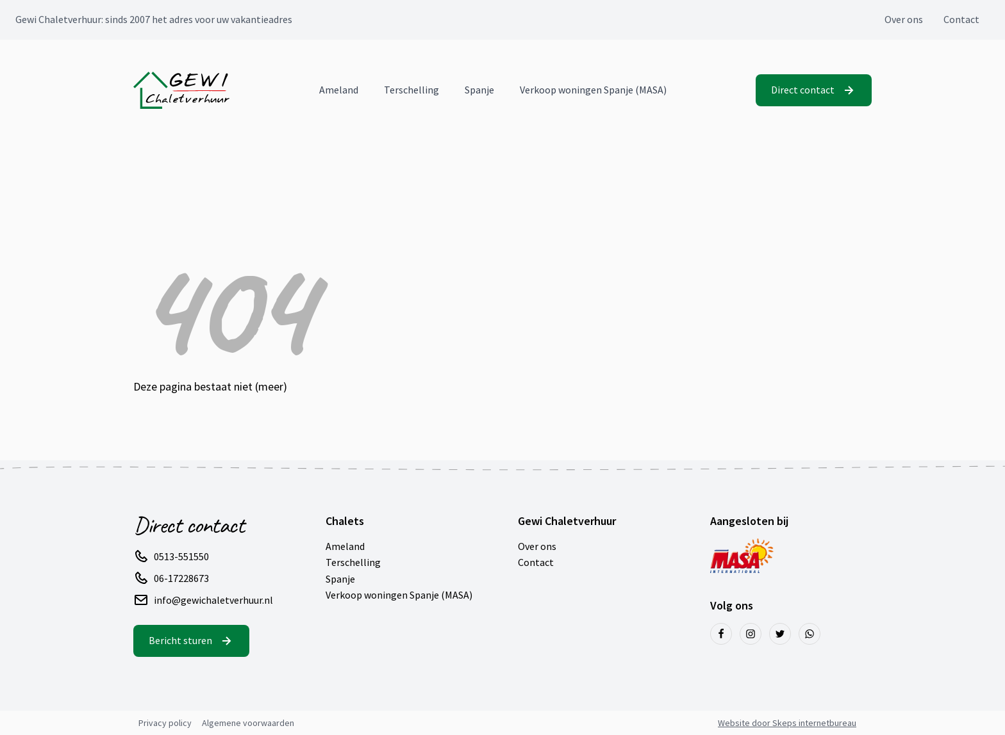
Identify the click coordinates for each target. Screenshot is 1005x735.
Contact (961, 19)
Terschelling (411, 89)
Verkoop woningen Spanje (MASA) (593, 89)
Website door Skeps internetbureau (787, 723)
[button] (814, 90)
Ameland (338, 89)
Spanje (479, 89)
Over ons (904, 19)
